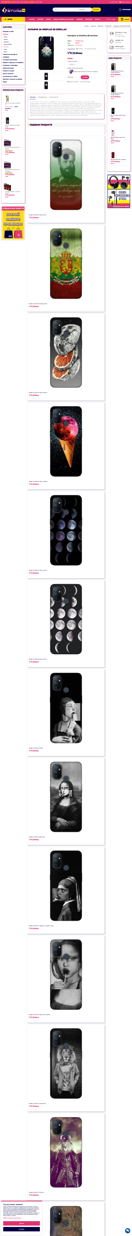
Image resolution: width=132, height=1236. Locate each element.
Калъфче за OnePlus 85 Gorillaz (122, 26)
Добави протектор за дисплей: (75, 68)
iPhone (5, 37)
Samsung (6, 42)
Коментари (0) (53, 97)
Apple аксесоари (8, 68)
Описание (33, 97)
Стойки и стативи (8, 71)
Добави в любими (72, 81)
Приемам (21, 1223)
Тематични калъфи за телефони (10, 56)
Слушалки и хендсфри (10, 65)
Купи (86, 77)
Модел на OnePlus (72, 61)
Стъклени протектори (10, 60)
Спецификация (42, 97)
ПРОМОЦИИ (126, 9)
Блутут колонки (8, 73)
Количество (70, 77)
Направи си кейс (8, 31)
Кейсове (93, 26)
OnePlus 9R (108, 26)
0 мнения (79, 49)
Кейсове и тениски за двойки (12, 79)
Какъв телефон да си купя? (63, 19)
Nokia (5, 52)
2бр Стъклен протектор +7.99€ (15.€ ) (82, 71)
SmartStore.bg (79, 41)
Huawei (6, 39)
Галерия (40, 19)
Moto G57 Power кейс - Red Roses (118, 159)
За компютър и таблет (10, 76)
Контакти (88, 19)
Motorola (100, 26)
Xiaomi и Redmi (8, 44)
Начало (31, 19)
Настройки (21, 1229)
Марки (48, 19)
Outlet (97, 19)
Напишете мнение (90, 49)
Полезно (79, 19)
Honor (5, 49)
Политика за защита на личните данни (12, 1218)
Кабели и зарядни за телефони (13, 62)
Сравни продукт (85, 81)
